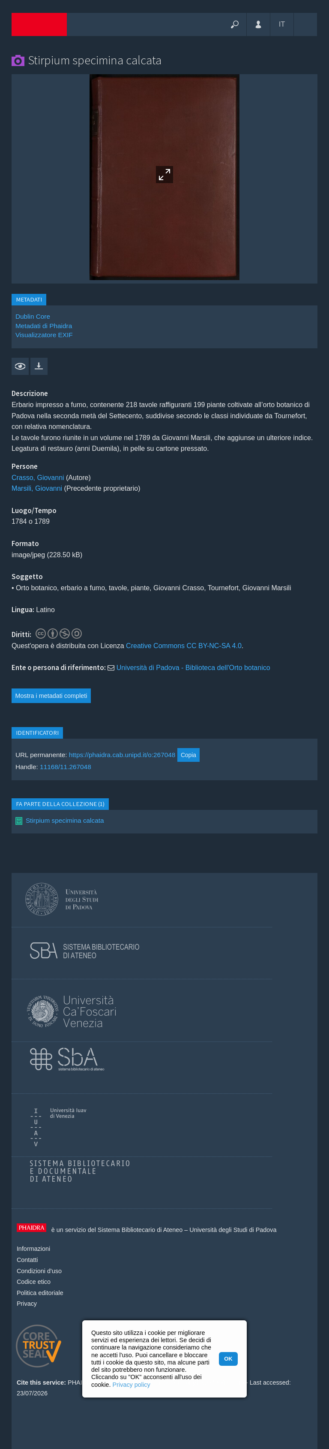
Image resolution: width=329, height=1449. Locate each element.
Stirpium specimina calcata (65, 820)
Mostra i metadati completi (51, 695)
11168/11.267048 (65, 766)
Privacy (27, 1303)
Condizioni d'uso (39, 1271)
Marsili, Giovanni (37, 488)
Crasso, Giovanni (38, 477)
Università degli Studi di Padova (232, 1229)
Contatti (27, 1259)
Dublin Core (32, 316)
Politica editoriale (40, 1292)
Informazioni (33, 1248)
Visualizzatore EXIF (44, 334)
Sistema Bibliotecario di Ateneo (140, 1229)
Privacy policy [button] (131, 1384)
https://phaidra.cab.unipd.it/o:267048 (122, 754)
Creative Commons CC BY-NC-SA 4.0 (184, 645)
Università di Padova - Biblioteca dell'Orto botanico (193, 667)
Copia (188, 755)
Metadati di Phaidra (43, 325)
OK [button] (228, 1358)
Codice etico (34, 1281)
